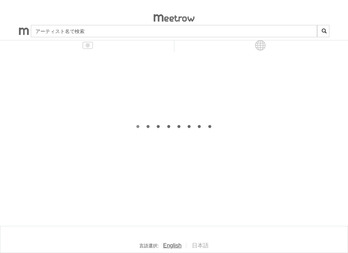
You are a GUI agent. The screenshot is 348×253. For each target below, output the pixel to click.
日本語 (200, 245)
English (172, 245)
